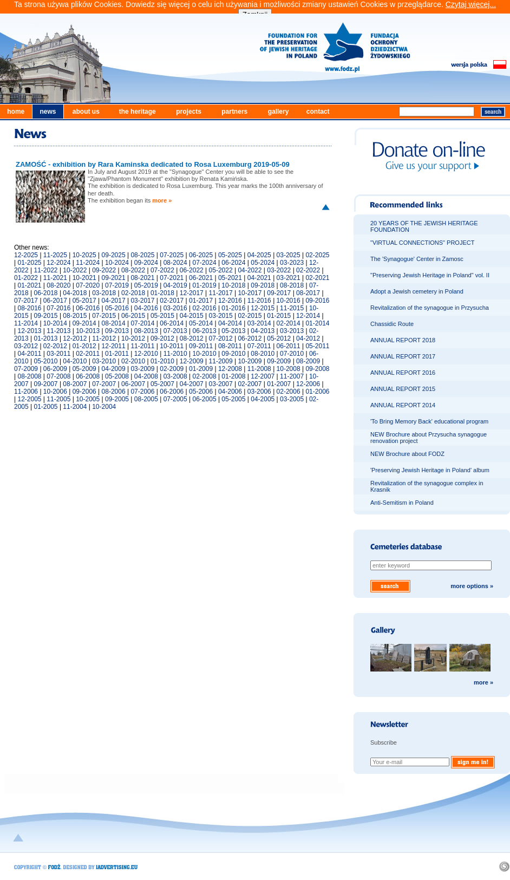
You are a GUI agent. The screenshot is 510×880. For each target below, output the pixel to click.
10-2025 (84, 255)
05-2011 (317, 346)
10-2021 (84, 278)
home (15, 111)
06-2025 (201, 255)
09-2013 (117, 331)
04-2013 (262, 331)
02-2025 (317, 255)
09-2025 (114, 255)
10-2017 (249, 293)
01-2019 (205, 285)
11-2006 (26, 391)
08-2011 (230, 346)
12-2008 (230, 369)
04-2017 (114, 300)
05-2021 (230, 278)
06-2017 (55, 300)
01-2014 (317, 323)
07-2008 (58, 376)
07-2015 (104, 316)
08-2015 (75, 316)
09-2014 (84, 323)
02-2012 (55, 346)
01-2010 (162, 361)
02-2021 (317, 278)
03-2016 (175, 308)
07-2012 (221, 338)
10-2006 (55, 391)
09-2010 (233, 353)
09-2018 (262, 285)
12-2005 (29, 399)
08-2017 (308, 293)
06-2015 (133, 316)
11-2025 (55, 255)
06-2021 (201, 278)
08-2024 (175, 262)
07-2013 (175, 331)
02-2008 (205, 376)
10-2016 (288, 300)
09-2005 (117, 399)
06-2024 (233, 262)
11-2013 (58, 331)
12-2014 (308, 316)
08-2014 (114, 323)
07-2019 (117, 285)
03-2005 (292, 399)
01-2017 (201, 300)
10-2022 (75, 270)
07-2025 (172, 255)
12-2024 (58, 262)
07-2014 (142, 323)
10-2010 (205, 353)
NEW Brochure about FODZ (407, 454)
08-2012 (192, 338)
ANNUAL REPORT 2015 (402, 389)
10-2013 (88, 331)
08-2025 (142, 255)
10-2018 (233, 285)
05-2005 (233, 399)
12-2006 (308, 384)
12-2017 (192, 293)
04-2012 (308, 338)
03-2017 (142, 300)
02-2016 (205, 308)
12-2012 (75, 338)
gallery (278, 111)
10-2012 (133, 338)
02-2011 (88, 353)
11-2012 (104, 338)
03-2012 (26, 346)
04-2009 (114, 369)
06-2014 (172, 323)
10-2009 (249, 361)
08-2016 (29, 308)
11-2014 (26, 323)
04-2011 (29, 353)
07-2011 (259, 346)
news (48, 111)
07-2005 (175, 399)
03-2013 (292, 331)
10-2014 (55, 323)
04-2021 (259, 278)
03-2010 (104, 361)
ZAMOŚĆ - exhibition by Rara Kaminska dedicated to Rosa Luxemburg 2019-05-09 (153, 164)
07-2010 (292, 353)
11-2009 (221, 361)
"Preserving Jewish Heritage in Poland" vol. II (429, 275)
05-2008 (117, 376)
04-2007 (192, 384)
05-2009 (84, 369)
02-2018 (133, 293)
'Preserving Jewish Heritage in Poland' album (429, 470)
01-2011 (117, 353)
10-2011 (172, 346)
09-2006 (84, 391)
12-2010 (146, 353)
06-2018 (46, 293)
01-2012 (84, 346)
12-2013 (29, 331)
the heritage (137, 111)
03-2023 (292, 262)
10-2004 (104, 406)
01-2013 (46, 338)
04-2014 (230, 323)
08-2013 (146, 331)
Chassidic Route (392, 324)
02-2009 (172, 369)
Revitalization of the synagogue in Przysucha (429, 307)
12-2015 (262, 308)
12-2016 (230, 300)
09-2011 (201, 346)
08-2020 (58, 285)
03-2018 (104, 293)
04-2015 (192, 316)
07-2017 (26, 300)
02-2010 (133, 361)
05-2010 (46, 361)
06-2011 (288, 346)
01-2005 (46, 406)
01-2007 (279, 384)
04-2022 (249, 270)
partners (234, 111)
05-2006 (201, 391)
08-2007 (75, 384)
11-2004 (75, 406)
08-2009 (308, 361)
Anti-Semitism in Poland (402, 502)
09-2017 (279, 293)
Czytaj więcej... (471, 4)
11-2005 (58, 399)
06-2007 (133, 384)
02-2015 (249, 316)
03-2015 (221, 316)
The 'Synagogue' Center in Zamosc (416, 259)
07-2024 (205, 262)
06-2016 (88, 308)
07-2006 (142, 391)
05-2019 (146, 285)
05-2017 (84, 300)
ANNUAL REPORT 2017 (402, 356)
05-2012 (279, 338)
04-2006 (230, 391)
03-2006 (259, 391)
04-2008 (146, 376)
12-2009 (192, 361)
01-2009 (201, 369)
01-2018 (162, 293)
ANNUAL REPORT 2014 (402, 405)
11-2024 (88, 262)
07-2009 (26, 369)
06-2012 (249, 338)
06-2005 (205, 399)
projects (188, 111)
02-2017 (172, 300)
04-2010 (75, 361)
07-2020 (88, 285)
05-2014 (201, 323)
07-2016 (58, 308)
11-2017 (221, 293)
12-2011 (114, 346)
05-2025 (230, 255)
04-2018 (75, 293)
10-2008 (288, 369)
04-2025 (259, 255)
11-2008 (259, 369)
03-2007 (221, 384)
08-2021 (142, 278)
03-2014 (259, 323)
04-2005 (262, 399)
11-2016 (259, 300)
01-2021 (29, 285)
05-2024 (262, 262)
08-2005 (146, 399)
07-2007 (104, 384)
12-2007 (262, 376)
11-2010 (175, 353)
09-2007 (46, 384)
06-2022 (192, 270)
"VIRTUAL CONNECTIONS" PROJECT (422, 242)
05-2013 (233, 331)
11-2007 (292, 376)
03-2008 (175, 376)
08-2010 (262, 353)
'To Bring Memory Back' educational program (429, 421)
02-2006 (288, 391)
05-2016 (117, 308)
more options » (471, 586)
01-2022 (26, 278)
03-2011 (58, 353)
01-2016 (233, 308)
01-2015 (279, 316)
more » (162, 200)
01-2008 (233, 376)
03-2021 (288, 278)
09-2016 (317, 300)
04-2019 (175, 285)
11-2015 (292, 308)
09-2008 (317, 369)
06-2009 (55, 369)
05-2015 (162, 316)
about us (86, 111)
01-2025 (29, 262)
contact (318, 111)
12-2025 (26, 255)
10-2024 (117, 262)
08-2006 (114, 391)
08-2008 (29, 376)
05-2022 (221, 270)
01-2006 (317, 391)
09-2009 (279, 361)
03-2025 (288, 255)
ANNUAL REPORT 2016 (402, 372)
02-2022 (308, 270)
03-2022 (279, 270)
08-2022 (133, 270)
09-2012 (162, 338)
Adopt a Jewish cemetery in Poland (416, 291)
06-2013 (205, 331)
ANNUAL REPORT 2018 (402, 340)
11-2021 (55, 278)
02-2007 (249, 384)
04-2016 (146, 308)
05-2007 (162, 384)
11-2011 (142, 346)
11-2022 (46, 270)
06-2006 (172, 391)
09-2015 (46, 316)
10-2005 (88, 399)
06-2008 (88, 376)
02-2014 (288, 323)
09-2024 (146, 262)
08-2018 (292, 285)
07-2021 (172, 278)
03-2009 (142, 369)
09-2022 (104, 270)
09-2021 (114, 278)
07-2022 (162, 270)
